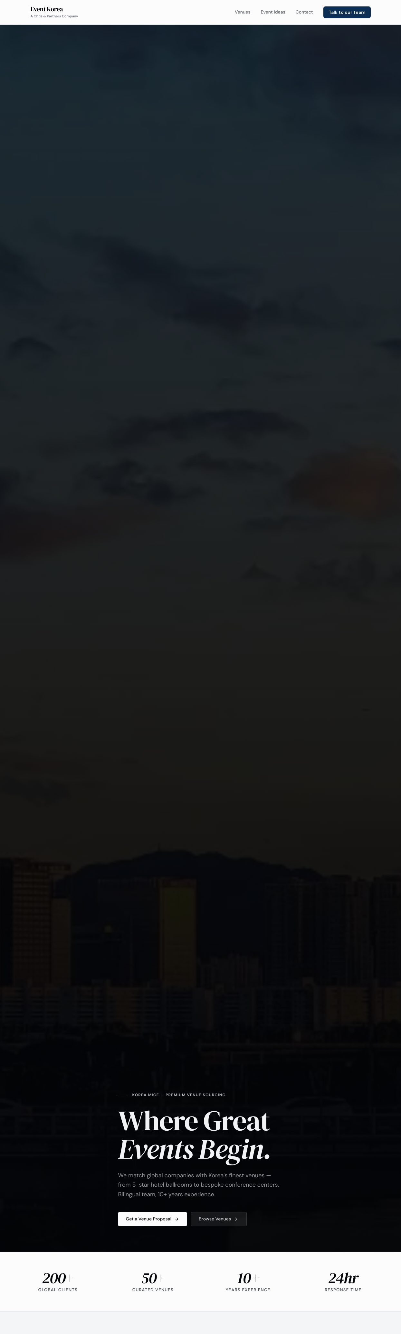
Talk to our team (347, 12)
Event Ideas (273, 12)
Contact (304, 12)
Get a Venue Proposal (152, 1219)
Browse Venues (219, 1219)
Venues (242, 12)
